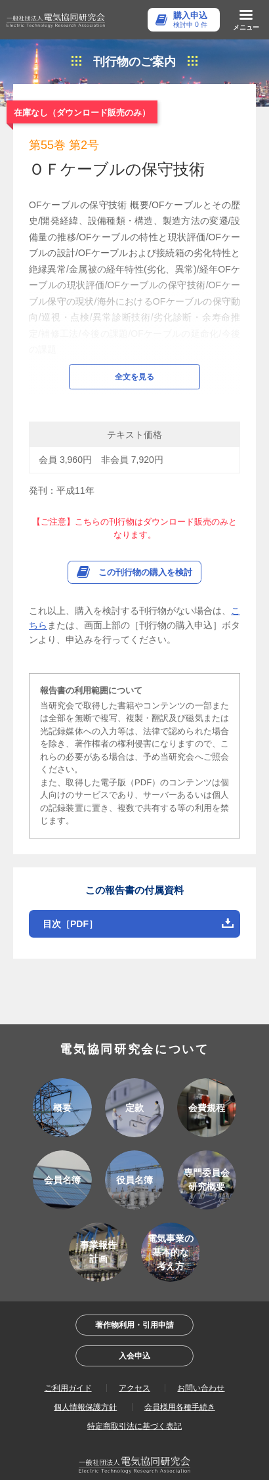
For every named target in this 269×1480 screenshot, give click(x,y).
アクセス (134, 1352)
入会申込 (134, 1319)
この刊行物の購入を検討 (145, 536)
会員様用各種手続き (179, 1371)
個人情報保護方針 (85, 1371)
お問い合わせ (200, 1352)
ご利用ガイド (68, 1352)
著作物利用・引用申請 (134, 1289)
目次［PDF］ (70, 887)
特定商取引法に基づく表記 (134, 1390)
